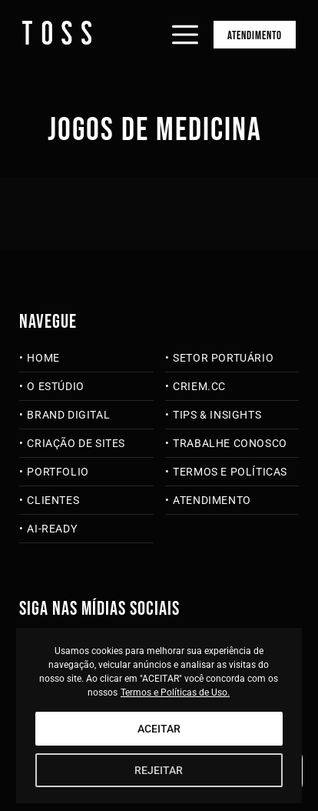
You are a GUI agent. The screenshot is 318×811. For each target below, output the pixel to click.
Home (43, 358)
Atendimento (254, 35)
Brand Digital (68, 415)
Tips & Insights (217, 415)
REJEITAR (158, 770)
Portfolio (57, 472)
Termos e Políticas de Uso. (175, 692)
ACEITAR (159, 729)
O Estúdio (55, 386)
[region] (159, 715)
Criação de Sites (76, 443)
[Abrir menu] (185, 21)
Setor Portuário (223, 358)
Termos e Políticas (230, 472)
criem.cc (199, 386)
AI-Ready (52, 528)
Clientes (53, 500)
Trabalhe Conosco (230, 443)
